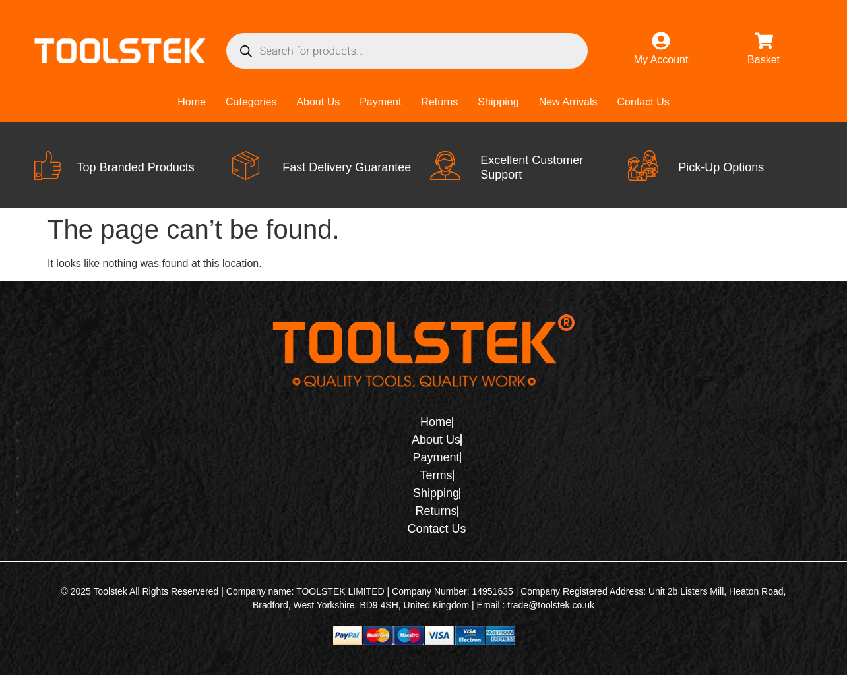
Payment (380, 101)
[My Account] (661, 41)
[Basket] (764, 41)
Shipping (498, 101)
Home (191, 101)
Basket (763, 59)
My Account (661, 59)
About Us (318, 101)
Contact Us (643, 101)
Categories (251, 101)
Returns (439, 101)
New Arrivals (568, 101)
